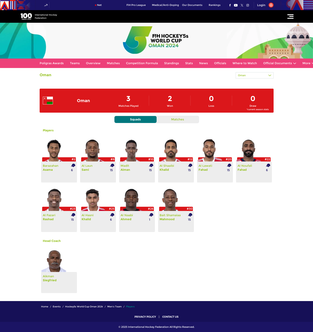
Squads (135, 119)
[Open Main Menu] (290, 16)
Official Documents (277, 63)
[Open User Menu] (264, 5)
